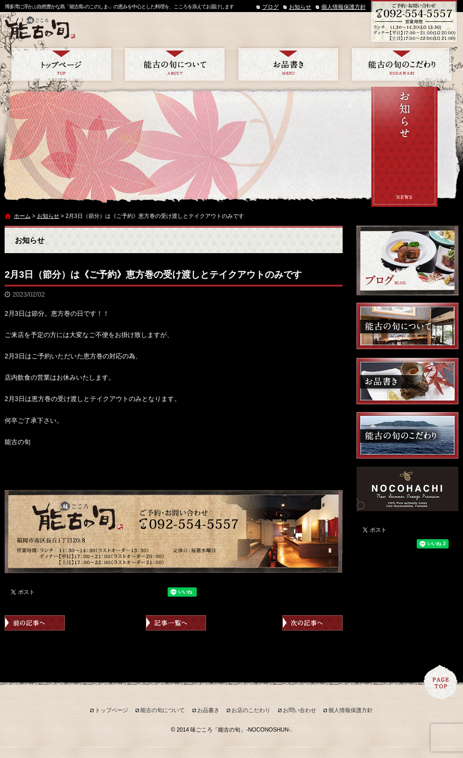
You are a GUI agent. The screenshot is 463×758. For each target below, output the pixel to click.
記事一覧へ (176, 623)
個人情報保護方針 (343, 7)
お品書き (288, 64)
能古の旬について (175, 64)
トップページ (61, 64)
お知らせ (300, 7)
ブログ (270, 7)
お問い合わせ (299, 710)
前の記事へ (35, 623)
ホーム (22, 216)
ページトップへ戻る (440, 682)
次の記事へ (312, 623)
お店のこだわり (401, 64)
